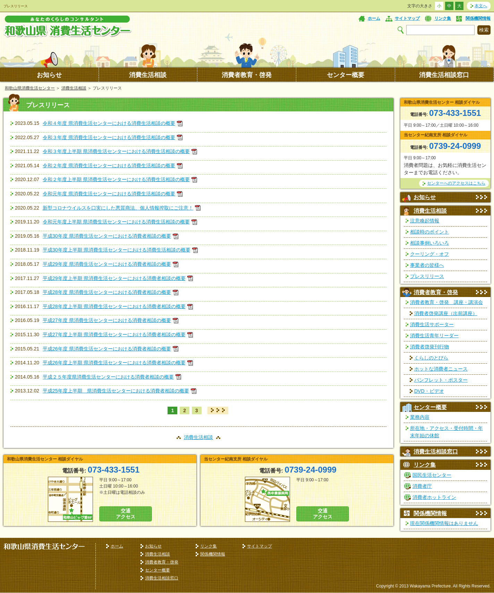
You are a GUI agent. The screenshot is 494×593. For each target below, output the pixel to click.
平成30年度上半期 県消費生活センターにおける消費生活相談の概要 (116, 250)
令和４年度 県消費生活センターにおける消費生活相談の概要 (109, 123)
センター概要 (345, 74)
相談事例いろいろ (429, 243)
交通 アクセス (125, 513)
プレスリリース (427, 276)
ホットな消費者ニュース (441, 369)
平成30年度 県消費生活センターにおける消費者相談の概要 (107, 236)
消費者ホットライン (434, 497)
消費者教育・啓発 (247, 74)
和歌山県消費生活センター (30, 88)
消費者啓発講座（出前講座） (445, 313)
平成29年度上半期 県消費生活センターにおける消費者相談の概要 (114, 278)
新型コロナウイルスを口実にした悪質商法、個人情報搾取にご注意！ (118, 208)
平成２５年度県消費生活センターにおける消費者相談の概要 (108, 377)
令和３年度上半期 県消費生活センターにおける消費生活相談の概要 (116, 151)
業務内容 (419, 417)
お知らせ (49, 74)
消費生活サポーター (432, 324)
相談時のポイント (429, 232)
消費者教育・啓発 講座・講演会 (446, 302)
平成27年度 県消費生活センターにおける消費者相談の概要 (107, 320)
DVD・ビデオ (429, 391)
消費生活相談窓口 (444, 74)
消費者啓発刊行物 (429, 346)
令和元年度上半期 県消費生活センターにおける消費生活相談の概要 (116, 222)
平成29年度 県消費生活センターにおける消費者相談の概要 (107, 264)
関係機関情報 (478, 18)
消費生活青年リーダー (434, 335)
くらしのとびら (431, 358)
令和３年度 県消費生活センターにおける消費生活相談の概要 (109, 137)
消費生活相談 (148, 74)
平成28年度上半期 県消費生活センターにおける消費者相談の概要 (114, 306)
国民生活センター (431, 475)
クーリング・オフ (429, 254)
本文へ (481, 5)
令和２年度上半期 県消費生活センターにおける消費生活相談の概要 (116, 179)
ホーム (374, 18)
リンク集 (442, 18)
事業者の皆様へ (427, 265)
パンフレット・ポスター (441, 380)
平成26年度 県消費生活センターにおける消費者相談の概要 (107, 348)
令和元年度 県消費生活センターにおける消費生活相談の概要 (109, 193)
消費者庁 (422, 486)
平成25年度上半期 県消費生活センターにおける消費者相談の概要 (116, 390)
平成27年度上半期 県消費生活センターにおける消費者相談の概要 (114, 334)
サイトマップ (407, 18)
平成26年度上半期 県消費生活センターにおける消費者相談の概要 (114, 362)
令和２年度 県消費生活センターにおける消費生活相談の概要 (109, 165)
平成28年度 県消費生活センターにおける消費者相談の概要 (107, 292)
